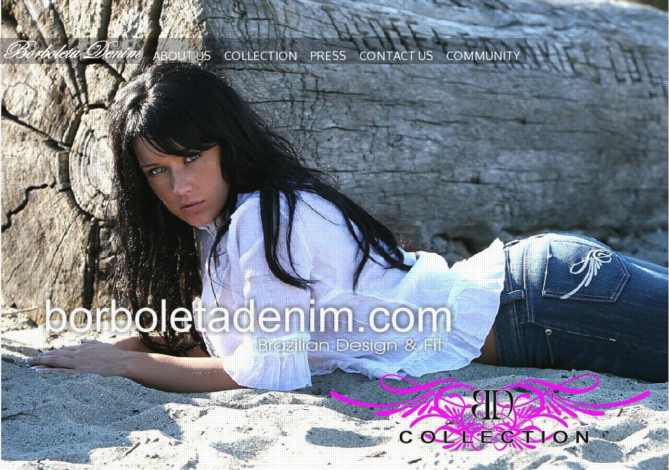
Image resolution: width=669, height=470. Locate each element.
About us (182, 55)
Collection (260, 55)
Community (483, 55)
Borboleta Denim (73, 50)
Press (328, 55)
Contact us (396, 55)
